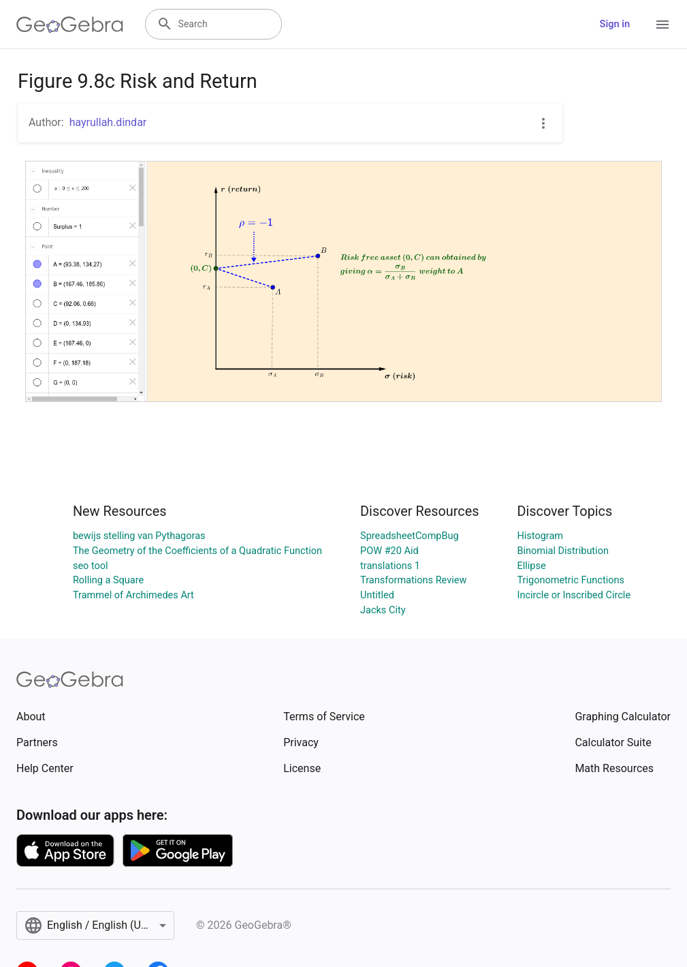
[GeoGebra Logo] (69, 24)
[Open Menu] (662, 24)
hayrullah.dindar (108, 122)
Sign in (615, 24)
